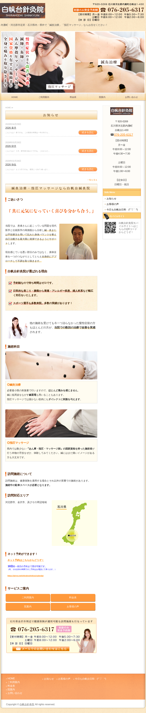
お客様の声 (73, 606)
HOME (14, 97)
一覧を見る (92, 180)
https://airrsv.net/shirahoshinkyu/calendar (25, 576)
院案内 (102, 97)
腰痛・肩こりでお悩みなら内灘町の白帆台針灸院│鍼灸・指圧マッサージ (23, 10)
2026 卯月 (10, 146)
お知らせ (111, 198)
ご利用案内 (43, 97)
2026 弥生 (10, 164)
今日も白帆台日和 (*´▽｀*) (122, 209)
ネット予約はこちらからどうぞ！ (25, 560)
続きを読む (88, 132)
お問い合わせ (131, 97)
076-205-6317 (123, 134)
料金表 (73, 97)
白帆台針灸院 (27, 704)
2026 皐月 (10, 128)
